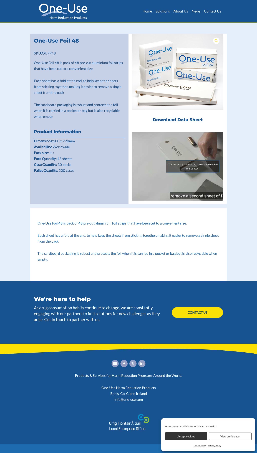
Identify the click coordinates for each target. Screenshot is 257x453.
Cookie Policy (200, 445)
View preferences (230, 436)
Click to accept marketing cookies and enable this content (193, 166)
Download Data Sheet (177, 119)
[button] (216, 41)
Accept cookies (186, 436)
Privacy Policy (214, 445)
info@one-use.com (128, 399)
